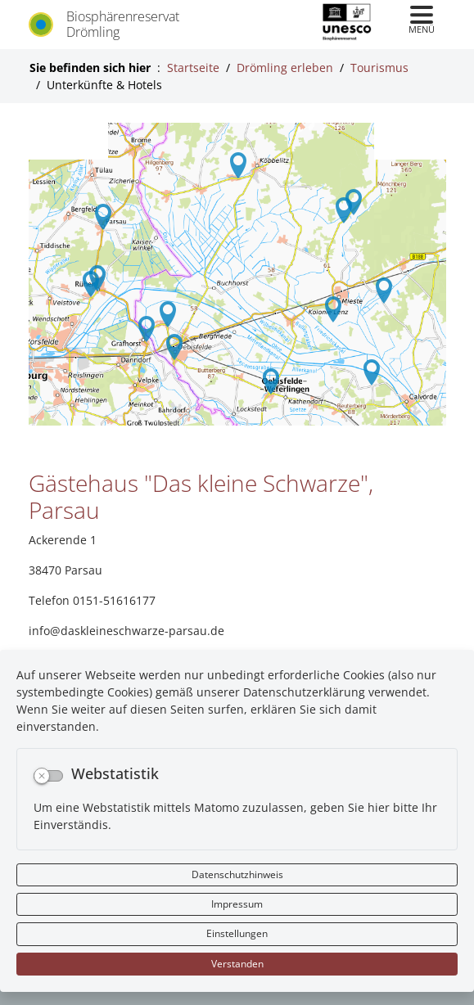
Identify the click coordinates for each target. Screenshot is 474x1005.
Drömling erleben (285, 67)
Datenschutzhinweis (237, 874)
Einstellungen (237, 933)
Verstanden (237, 964)
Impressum (237, 904)
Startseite (193, 67)
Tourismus (379, 67)
